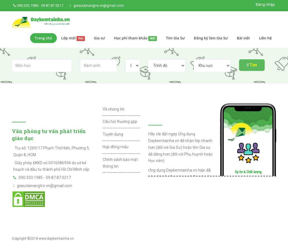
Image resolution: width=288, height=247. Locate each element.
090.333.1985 (27, 5)
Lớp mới (73, 38)
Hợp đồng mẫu (116, 147)
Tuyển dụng (113, 134)
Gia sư (99, 38)
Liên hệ (265, 38)
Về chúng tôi (113, 109)
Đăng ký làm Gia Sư (211, 38)
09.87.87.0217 (52, 5)
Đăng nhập (265, 4)
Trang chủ (43, 38)
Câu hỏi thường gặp (120, 121)
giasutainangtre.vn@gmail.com (98, 5)
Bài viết (243, 38)
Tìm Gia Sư (175, 38)
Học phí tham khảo (135, 38)
